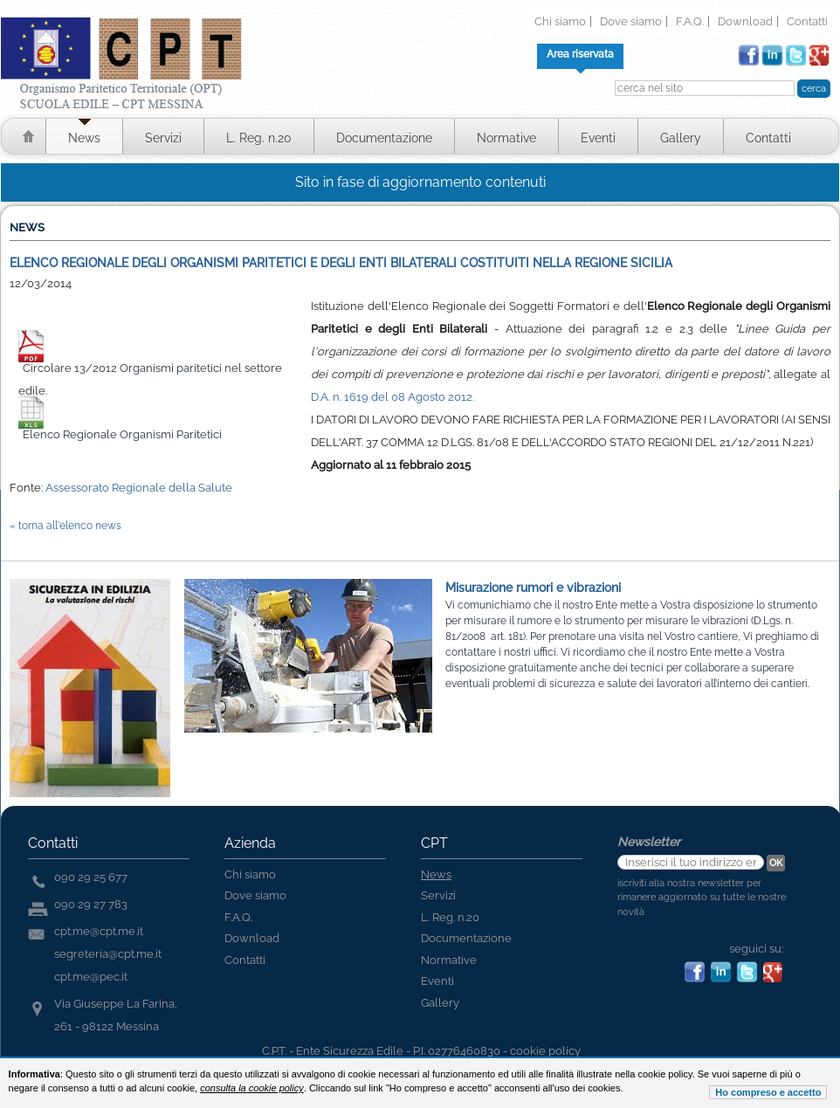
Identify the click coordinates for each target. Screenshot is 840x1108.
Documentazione (384, 138)
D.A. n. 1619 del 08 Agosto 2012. (392, 396)
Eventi (598, 138)
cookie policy (545, 1050)
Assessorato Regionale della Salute (138, 487)
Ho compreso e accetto (768, 1092)
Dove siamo (631, 21)
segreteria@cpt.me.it (108, 953)
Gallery (680, 138)
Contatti (807, 21)
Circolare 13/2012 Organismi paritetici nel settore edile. (150, 379)
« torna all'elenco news (65, 526)
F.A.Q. (690, 21)
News (84, 138)
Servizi (163, 138)
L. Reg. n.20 (259, 138)
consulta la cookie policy (252, 1088)
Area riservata (580, 54)
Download (745, 21)
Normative (506, 138)
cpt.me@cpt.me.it (98, 931)
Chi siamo (560, 21)
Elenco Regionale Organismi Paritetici (122, 434)
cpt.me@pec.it (90, 976)
